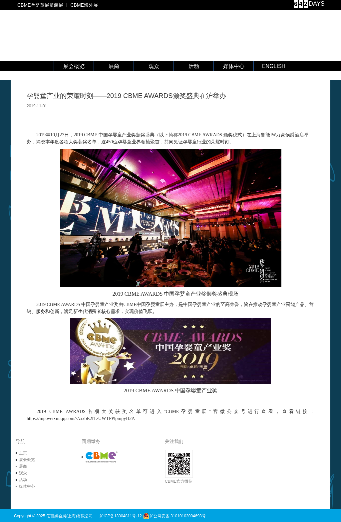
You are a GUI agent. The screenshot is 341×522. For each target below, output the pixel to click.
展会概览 (74, 66)
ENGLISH (273, 66)
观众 (154, 66)
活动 (193, 66)
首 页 (34, 66)
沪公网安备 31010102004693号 (174, 516)
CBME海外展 (84, 5)
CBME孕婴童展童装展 (40, 5)
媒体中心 (233, 66)
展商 (114, 66)
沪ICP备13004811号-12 (121, 516)
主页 (23, 453)
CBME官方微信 (179, 467)
